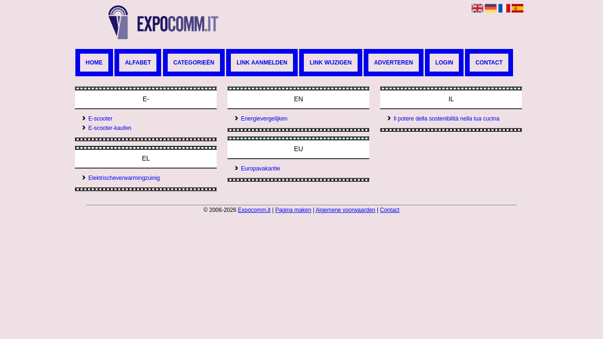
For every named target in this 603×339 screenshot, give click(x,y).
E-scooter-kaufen (106, 128)
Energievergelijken (261, 118)
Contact (489, 62)
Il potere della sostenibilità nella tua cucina (443, 118)
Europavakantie (257, 168)
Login (444, 62)
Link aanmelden (261, 62)
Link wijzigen (330, 62)
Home (94, 62)
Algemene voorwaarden (345, 210)
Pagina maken (293, 210)
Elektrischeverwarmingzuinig (120, 178)
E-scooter (97, 118)
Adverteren (393, 62)
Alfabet (138, 62)
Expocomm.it (254, 210)
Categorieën (193, 62)
